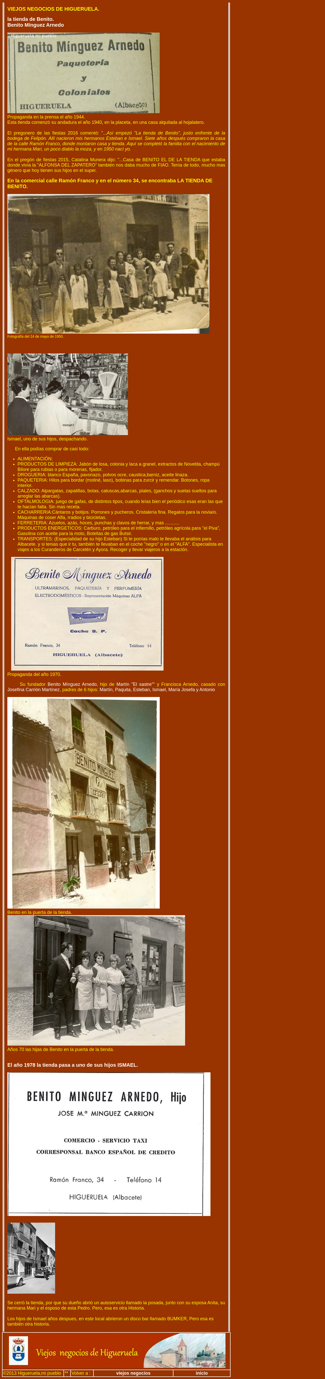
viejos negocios (133, 1373)
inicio (202, 1373)
